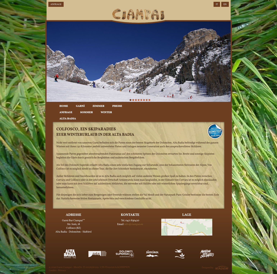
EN (224, 4)
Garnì (80, 106)
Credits (52, 270)
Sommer (86, 112)
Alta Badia (67, 119)
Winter (106, 112)
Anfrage (56, 4)
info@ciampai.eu (133, 224)
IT (217, 4)
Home (63, 106)
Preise (117, 106)
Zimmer (98, 106)
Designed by (207, 267)
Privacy (62, 270)
